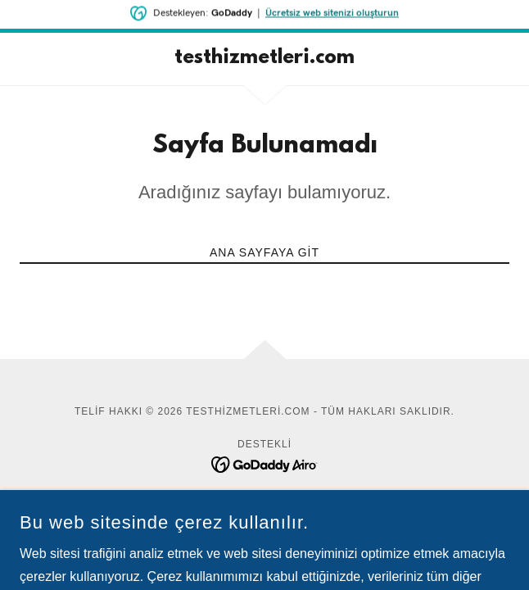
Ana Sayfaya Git (264, 252)
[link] (264, 59)
